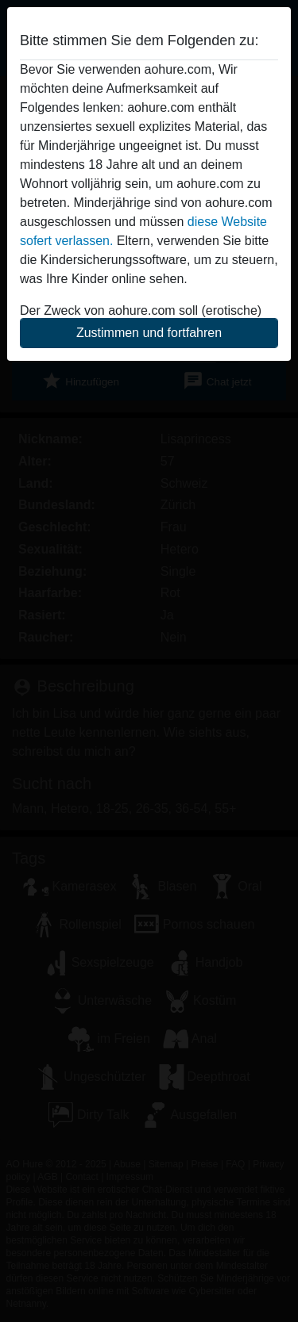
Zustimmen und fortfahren (149, 332)
